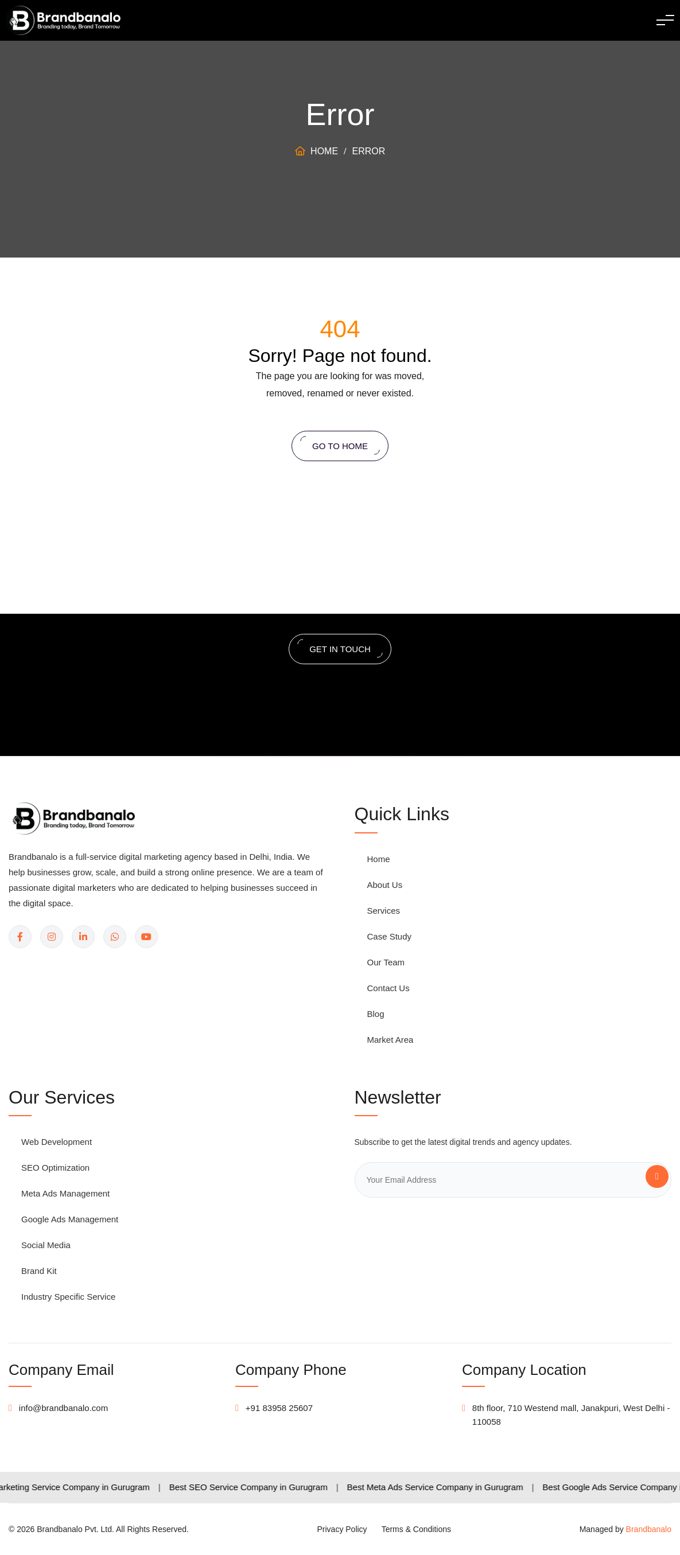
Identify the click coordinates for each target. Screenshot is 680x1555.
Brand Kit (39, 1271)
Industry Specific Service (68, 1296)
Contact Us (388, 988)
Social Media (46, 1245)
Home (316, 151)
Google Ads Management (69, 1219)
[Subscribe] (657, 1176)
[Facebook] (20, 936)
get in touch (340, 648)
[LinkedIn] (83, 936)
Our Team (386, 962)
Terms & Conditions (416, 1529)
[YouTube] (146, 936)
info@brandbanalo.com (63, 1408)
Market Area (390, 1040)
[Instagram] (51, 936)
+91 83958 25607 (279, 1408)
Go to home (340, 445)
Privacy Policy (342, 1529)
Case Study (389, 936)
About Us (385, 885)
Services (384, 910)
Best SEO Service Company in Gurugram (264, 1487)
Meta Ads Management (65, 1193)
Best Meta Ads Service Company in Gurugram (451, 1487)
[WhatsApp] (114, 936)
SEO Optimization (55, 1167)
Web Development (56, 1142)
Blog (375, 1014)
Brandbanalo (648, 1529)
